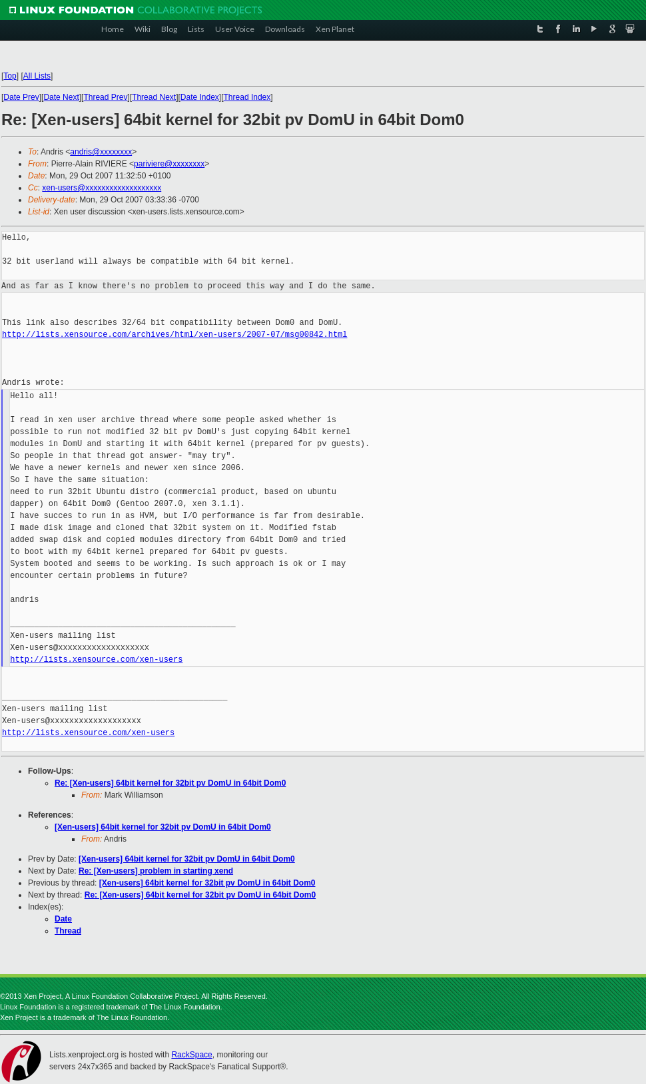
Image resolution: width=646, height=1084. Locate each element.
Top (9, 76)
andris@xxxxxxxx (101, 151)
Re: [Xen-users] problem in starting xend (156, 871)
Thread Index (247, 97)
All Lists (37, 76)
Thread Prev (105, 97)
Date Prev (21, 97)
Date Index (199, 97)
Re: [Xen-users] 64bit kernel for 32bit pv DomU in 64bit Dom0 (170, 783)
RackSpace (191, 1054)
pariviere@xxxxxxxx (169, 163)
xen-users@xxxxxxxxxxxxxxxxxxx (101, 187)
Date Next (61, 97)
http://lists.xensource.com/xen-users (96, 659)
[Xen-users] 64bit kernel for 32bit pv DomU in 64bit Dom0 (163, 827)
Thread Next (154, 97)
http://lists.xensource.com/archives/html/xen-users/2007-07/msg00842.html (174, 334)
